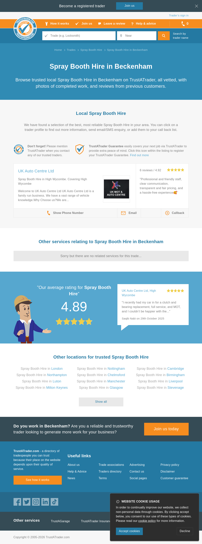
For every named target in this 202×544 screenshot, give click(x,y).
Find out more (139, 155)
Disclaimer (168, 471)
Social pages (138, 478)
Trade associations (111, 464)
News (71, 478)
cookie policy (147, 520)
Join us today (166, 429)
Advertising (137, 464)
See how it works (37, 479)
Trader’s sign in (178, 15)
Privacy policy (170, 464)
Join (130, 5)
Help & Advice (77, 471)
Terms (103, 478)
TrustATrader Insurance (97, 521)
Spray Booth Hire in (42, 368)
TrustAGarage (60, 521)
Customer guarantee (174, 478)
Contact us (137, 471)
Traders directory (110, 471)
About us (74, 464)
